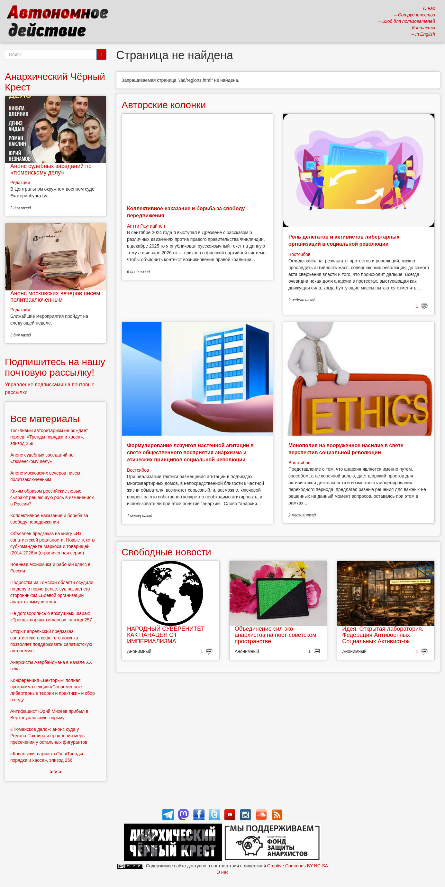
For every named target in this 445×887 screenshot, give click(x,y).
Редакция (20, 182)
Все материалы (45, 418)
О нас (222, 872)
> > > (56, 772)
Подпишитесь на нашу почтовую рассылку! (55, 367)
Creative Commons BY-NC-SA (297, 865)
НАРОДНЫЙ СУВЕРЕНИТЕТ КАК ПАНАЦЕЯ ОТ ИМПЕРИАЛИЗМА (165, 635)
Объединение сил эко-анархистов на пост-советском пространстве (275, 635)
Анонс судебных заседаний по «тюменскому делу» (51, 169)
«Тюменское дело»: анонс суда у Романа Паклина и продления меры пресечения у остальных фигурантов (48, 736)
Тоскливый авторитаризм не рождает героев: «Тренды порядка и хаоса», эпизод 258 (49, 437)
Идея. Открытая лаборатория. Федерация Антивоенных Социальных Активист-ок (382, 635)
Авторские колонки (164, 104)
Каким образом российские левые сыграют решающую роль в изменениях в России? (52, 497)
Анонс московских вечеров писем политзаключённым (55, 296)
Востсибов (299, 254)
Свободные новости (166, 552)
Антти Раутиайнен (146, 226)
